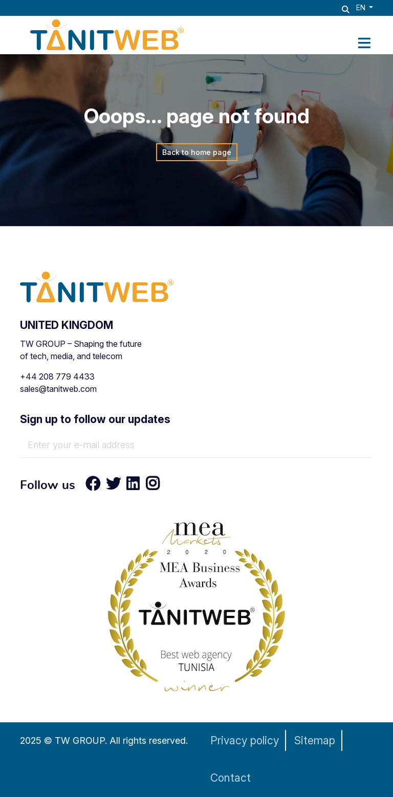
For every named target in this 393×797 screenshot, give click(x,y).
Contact (230, 777)
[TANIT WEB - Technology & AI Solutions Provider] (107, 34)
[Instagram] (149, 486)
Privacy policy (244, 740)
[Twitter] (113, 486)
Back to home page (196, 152)
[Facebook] (93, 486)
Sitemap (314, 740)
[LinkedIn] (133, 486)
